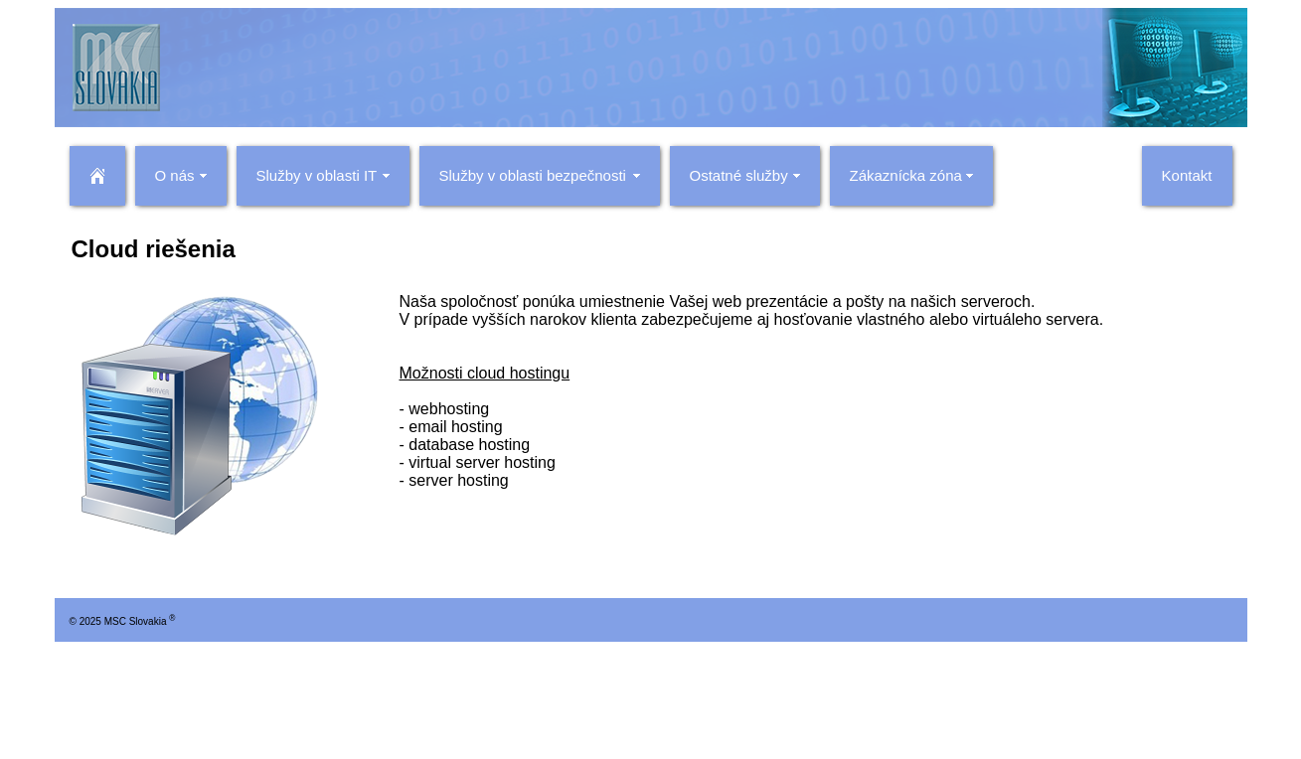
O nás (175, 175)
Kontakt (1187, 175)
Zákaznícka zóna (906, 175)
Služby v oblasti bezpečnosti (532, 175)
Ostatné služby (739, 175)
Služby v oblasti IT (317, 175)
